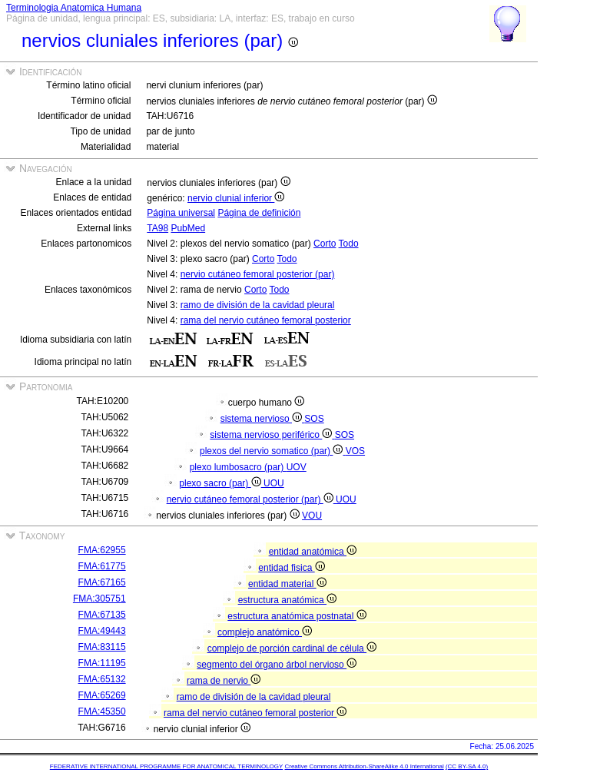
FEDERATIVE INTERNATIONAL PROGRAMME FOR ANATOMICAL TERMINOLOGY (166, 766)
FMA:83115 (102, 647)
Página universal (181, 212)
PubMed (188, 228)
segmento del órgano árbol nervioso (276, 664)
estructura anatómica (287, 600)
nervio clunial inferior (235, 198)
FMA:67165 (102, 582)
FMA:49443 (102, 630)
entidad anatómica (312, 551)
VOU (312, 515)
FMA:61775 (102, 566)
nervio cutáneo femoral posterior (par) (258, 274)
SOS (313, 418)
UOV (297, 467)
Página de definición (258, 212)
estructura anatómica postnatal (296, 616)
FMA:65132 (102, 679)
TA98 (157, 228)
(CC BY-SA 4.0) (467, 766)
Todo (349, 243)
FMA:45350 (102, 711)
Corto (324, 243)
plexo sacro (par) (221, 483)
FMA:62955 (102, 550)
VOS (355, 451)
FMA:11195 (102, 663)
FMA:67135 (102, 614)
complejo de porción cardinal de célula (291, 648)
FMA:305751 (99, 598)
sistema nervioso (262, 418)
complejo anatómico (264, 632)
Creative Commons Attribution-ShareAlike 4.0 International (363, 766)
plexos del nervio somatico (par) (273, 451)
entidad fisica (291, 567)
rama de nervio (223, 680)
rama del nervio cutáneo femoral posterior (266, 320)
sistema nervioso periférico (272, 434)
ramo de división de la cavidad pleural (258, 305)
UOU (274, 483)
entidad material (287, 584)
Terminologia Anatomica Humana (73, 7)
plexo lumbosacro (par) (238, 467)
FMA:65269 (102, 695)
